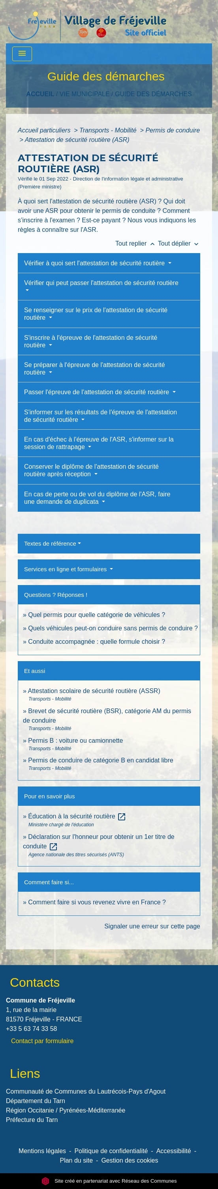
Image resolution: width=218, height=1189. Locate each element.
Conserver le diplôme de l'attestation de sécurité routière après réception (91, 470)
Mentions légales (42, 1151)
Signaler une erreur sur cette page (152, 926)
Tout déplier (179, 243)
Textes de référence (50, 543)
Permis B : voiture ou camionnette (75, 740)
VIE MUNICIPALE (85, 94)
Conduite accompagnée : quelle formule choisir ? (96, 641)
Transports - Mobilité (108, 130)
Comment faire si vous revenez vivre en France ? (97, 902)
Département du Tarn (35, 1101)
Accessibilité (173, 1151)
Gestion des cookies (129, 1160)
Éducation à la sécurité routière (77, 816)
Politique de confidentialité (111, 1151)
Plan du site (76, 1160)
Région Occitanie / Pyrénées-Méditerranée (65, 1110)
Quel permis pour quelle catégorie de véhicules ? (96, 614)
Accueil (40, 94)
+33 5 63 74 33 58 (31, 1028)
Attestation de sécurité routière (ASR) (77, 139)
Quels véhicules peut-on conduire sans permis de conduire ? (113, 628)
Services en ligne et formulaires (66, 569)
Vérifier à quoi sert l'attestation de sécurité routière (95, 263)
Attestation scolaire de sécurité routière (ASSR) (94, 691)
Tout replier (136, 243)
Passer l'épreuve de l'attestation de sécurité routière (97, 392)
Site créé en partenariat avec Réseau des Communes (109, 1181)
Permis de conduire (172, 130)
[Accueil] (87, 21)
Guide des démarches (153, 94)
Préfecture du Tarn (32, 1119)
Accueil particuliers (45, 130)
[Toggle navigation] (22, 54)
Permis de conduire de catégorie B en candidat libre (100, 760)
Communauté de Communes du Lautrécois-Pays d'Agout (85, 1091)
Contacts (35, 982)
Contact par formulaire (42, 1041)
